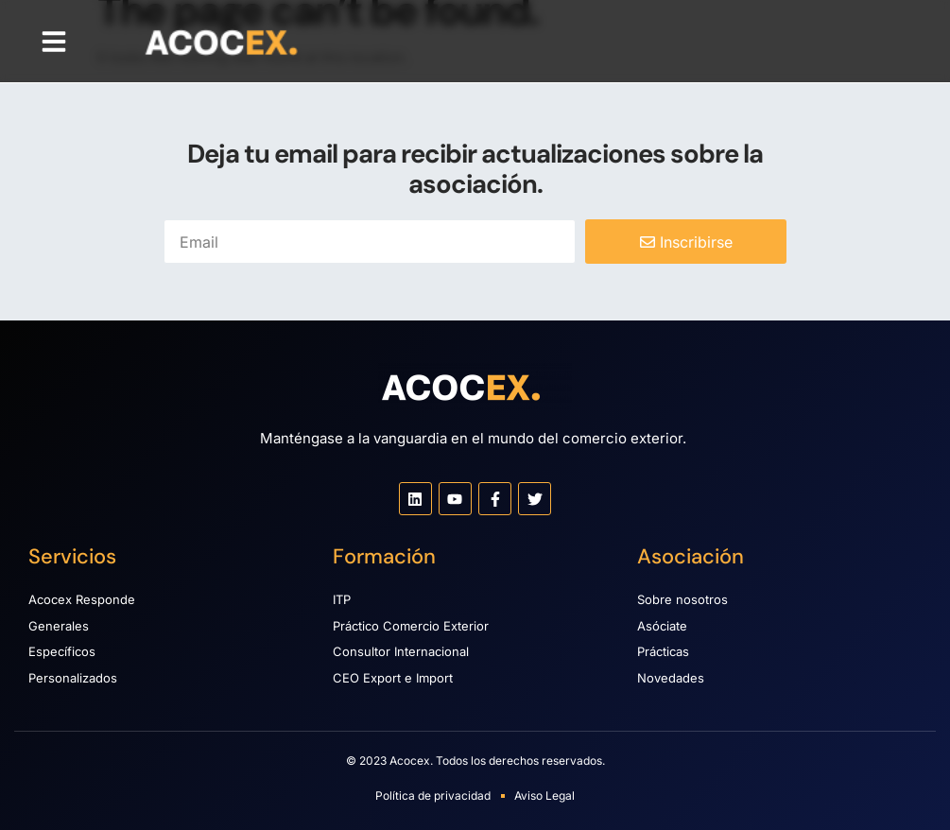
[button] (54, 41)
